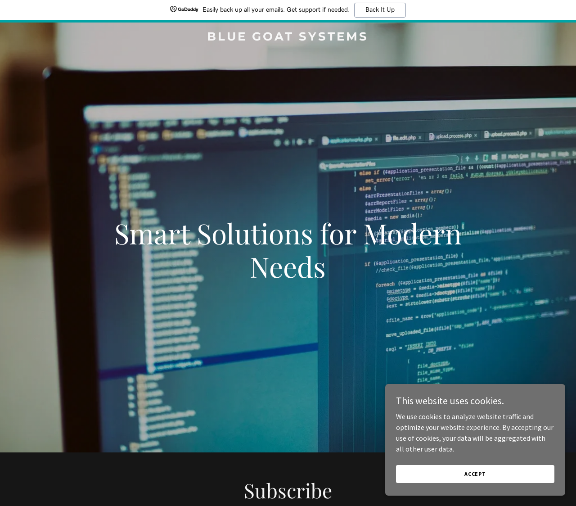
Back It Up (380, 10)
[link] (288, 37)
